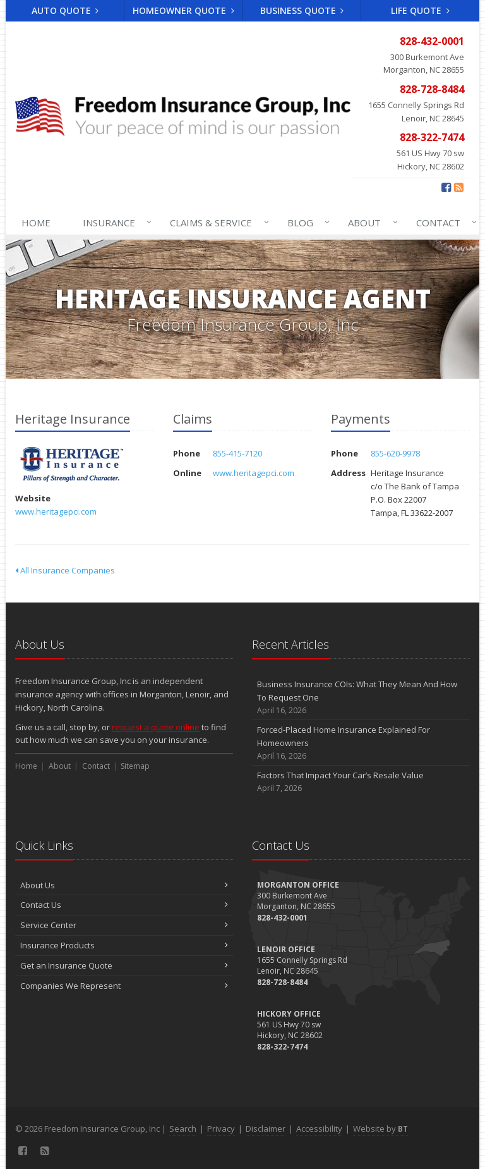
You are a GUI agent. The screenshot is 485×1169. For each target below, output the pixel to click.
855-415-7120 (237, 453)
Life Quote (420, 10)
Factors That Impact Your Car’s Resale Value (361, 781)
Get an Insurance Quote (124, 965)
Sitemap (135, 766)
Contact (444, 223)
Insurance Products (124, 945)
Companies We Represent (124, 985)
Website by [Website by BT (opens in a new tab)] (380, 1128)
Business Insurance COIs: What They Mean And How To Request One (361, 697)
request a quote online (156, 727)
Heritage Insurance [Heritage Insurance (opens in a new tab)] (71, 464)
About (370, 223)
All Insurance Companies (65, 570)
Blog (306, 223)
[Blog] (459, 187)
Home (36, 222)
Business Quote (302, 10)
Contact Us (124, 904)
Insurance (115, 223)
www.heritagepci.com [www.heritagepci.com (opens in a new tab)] (56, 511)
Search (182, 1128)
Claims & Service (216, 223)
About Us (124, 885)
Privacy (221, 1128)
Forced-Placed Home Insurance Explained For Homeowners (361, 743)
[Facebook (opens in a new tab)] (446, 187)
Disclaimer (265, 1128)
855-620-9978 (395, 453)
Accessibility (319, 1128)
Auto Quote (65, 10)
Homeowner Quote (183, 10)
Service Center (124, 925)
